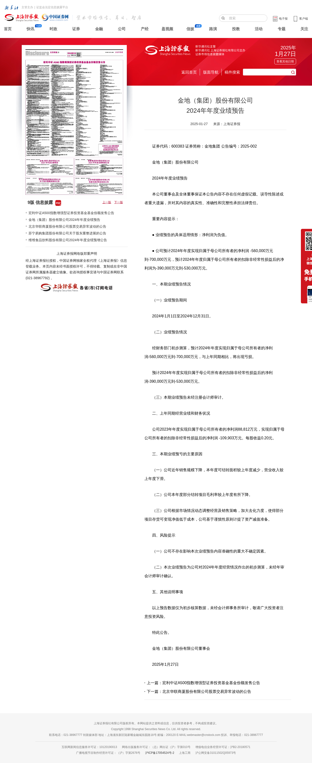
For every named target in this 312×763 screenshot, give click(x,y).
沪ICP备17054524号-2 (159, 753)
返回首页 (189, 72)
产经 (145, 29)
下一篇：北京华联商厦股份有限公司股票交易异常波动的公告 (199, 691)
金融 (99, 29)
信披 (190, 29)
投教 (236, 29)
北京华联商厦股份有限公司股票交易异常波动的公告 (67, 226)
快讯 (30, 29)
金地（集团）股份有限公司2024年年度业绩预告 (64, 220)
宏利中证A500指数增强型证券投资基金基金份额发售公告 (71, 213)
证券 (76, 29)
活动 (258, 29)
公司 (122, 29)
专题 (281, 29)
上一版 (106, 202)
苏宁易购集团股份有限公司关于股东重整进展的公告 (67, 233)
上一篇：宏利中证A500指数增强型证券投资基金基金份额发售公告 (203, 683)
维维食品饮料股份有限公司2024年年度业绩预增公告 (67, 240)
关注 (304, 29)
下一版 (118, 202)
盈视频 (167, 29)
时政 (53, 29)
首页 (8, 29)
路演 (213, 29)
